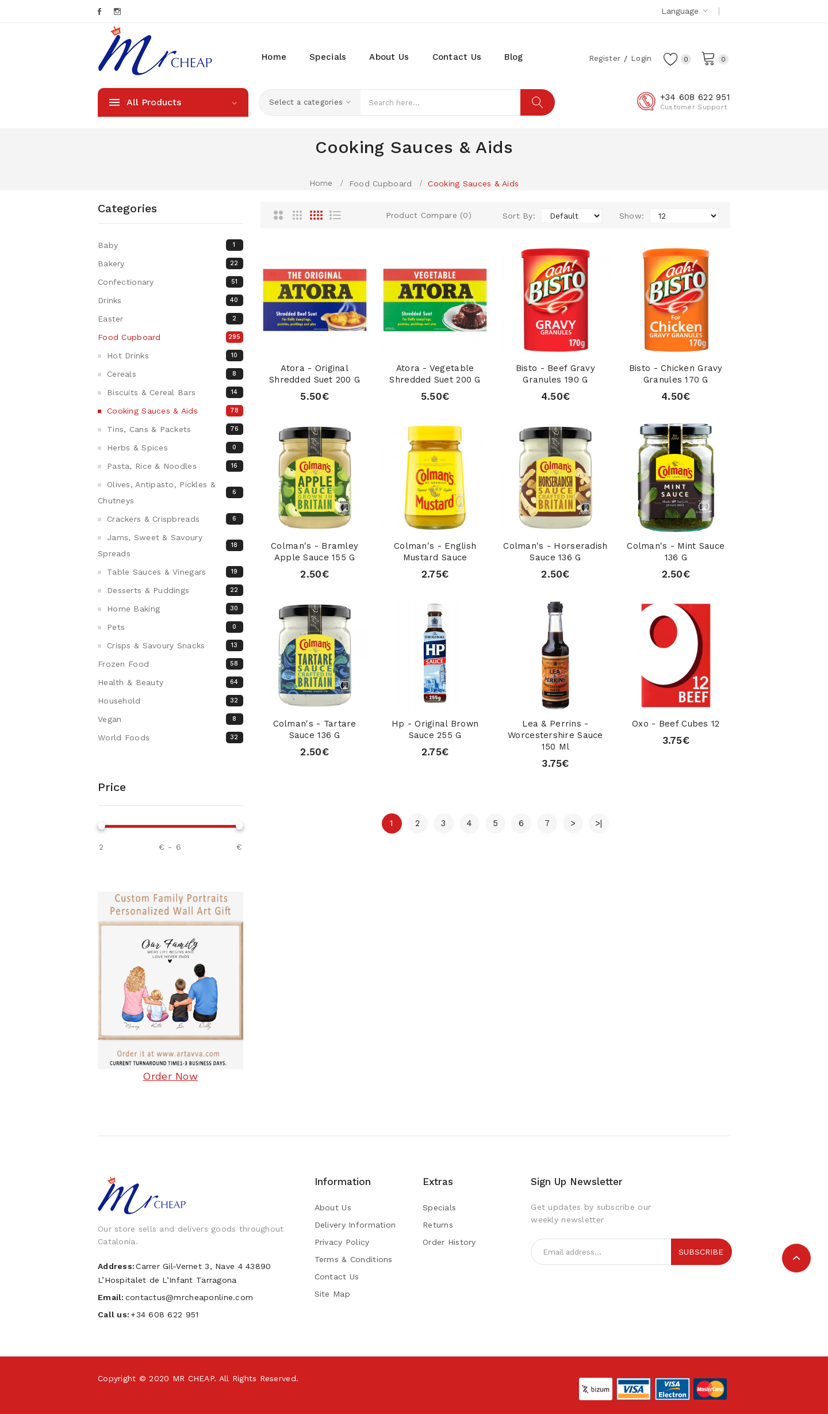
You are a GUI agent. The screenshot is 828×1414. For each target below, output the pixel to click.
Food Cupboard (380, 183)
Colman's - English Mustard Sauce (435, 552)
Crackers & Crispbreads (175, 519)
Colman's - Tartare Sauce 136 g (314, 729)
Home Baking (175, 608)
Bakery (170, 263)
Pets (175, 627)
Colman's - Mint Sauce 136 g (675, 552)
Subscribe (700, 1251)
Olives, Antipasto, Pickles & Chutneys (170, 492)
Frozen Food (170, 664)
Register (602, 58)
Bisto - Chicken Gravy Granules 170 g (675, 374)
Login (640, 58)
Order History (449, 1242)
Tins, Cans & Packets (175, 429)
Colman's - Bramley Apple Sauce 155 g (314, 552)
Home (321, 183)
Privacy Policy (342, 1242)
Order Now (170, 1076)
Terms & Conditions (354, 1259)
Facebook (100, 11)
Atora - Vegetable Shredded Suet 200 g (435, 374)
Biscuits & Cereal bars (175, 392)
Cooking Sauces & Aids (473, 183)
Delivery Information (355, 1224)
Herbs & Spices (175, 447)
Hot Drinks (175, 355)
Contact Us (337, 1276)
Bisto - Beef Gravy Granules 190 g (555, 374)
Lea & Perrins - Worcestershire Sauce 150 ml (555, 735)
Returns (438, 1224)
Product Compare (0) (428, 215)
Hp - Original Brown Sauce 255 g (434, 729)
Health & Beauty (170, 682)
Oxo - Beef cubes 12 (675, 724)
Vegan (170, 719)
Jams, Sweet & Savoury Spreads (170, 545)
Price (112, 787)
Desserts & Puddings (175, 590)
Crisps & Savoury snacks (175, 645)
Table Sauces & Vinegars (175, 572)
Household (170, 700)
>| (599, 823)
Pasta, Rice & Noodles (175, 466)
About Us (333, 1207)
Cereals (175, 374)
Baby (170, 245)
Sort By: (519, 215)
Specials (439, 1207)
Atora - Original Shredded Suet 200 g (315, 374)
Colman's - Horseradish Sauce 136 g (555, 552)
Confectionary (170, 282)
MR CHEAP (193, 1378)
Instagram (118, 11)
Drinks (170, 300)
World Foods (170, 737)
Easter (170, 318)
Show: (631, 215)
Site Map (332, 1293)
